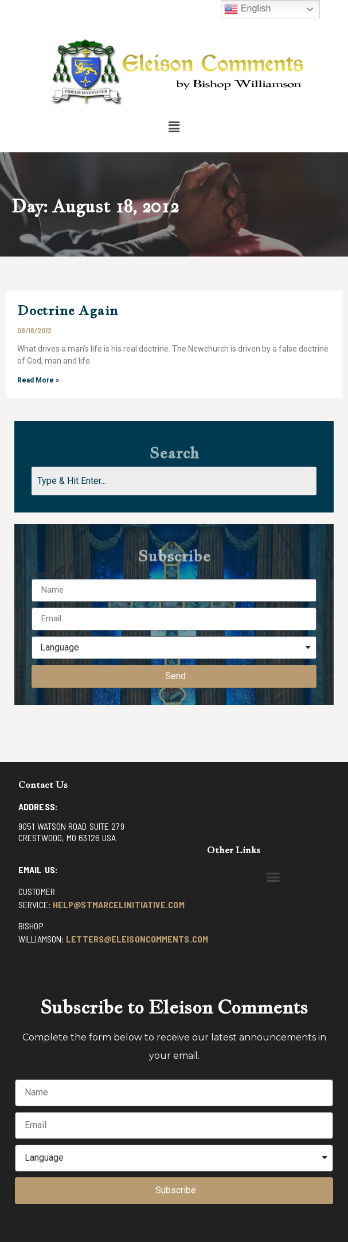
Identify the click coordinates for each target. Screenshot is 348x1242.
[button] (173, 127)
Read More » (38, 380)
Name (43, 574)
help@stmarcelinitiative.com (119, 904)
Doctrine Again (67, 310)
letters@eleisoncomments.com (137, 938)
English (247, 9)
